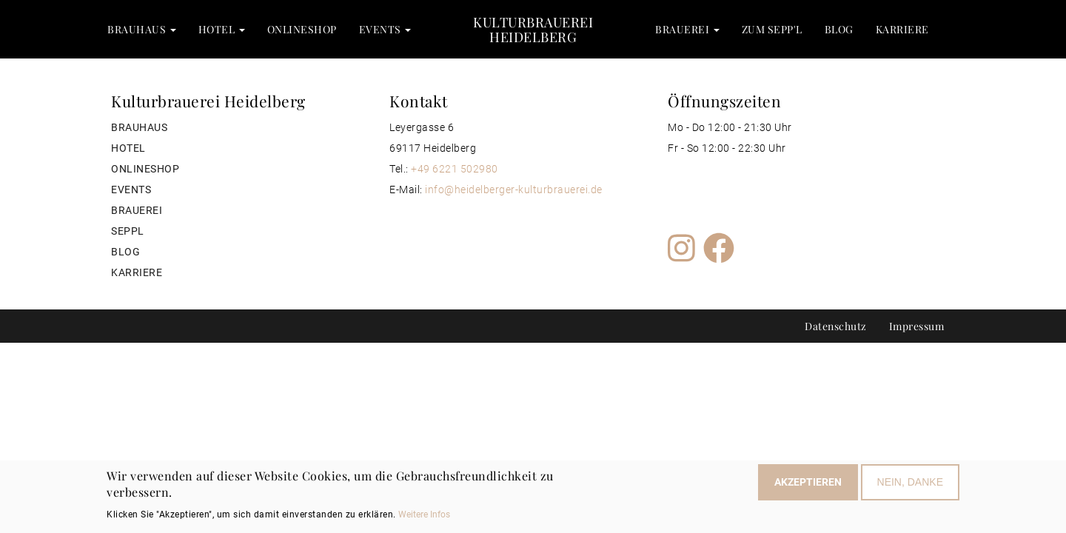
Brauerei (687, 29)
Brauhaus (141, 29)
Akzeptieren (808, 485)
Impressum (917, 326)
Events (385, 29)
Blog (839, 29)
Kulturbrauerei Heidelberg (533, 29)
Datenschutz (836, 326)
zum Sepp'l (772, 29)
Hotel (221, 29)
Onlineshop (302, 29)
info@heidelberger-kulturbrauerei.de (514, 189)
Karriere (902, 29)
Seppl (127, 231)
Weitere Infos (424, 517)
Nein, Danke (910, 485)
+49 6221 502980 (454, 169)
